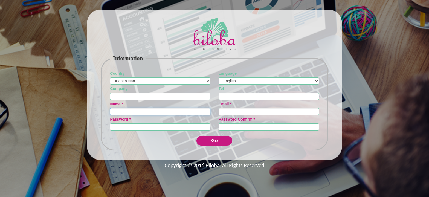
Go (214, 140)
